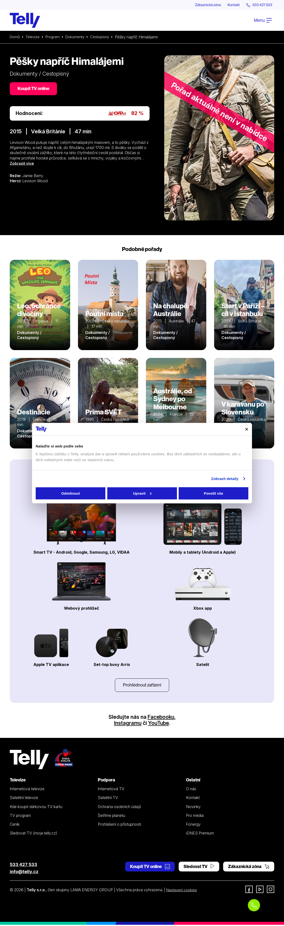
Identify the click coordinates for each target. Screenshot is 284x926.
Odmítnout (70, 493)
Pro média (195, 816)
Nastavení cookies (182, 891)
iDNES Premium (200, 834)
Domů (15, 37)
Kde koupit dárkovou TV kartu (36, 807)
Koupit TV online (34, 89)
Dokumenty (78, 37)
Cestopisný (104, 37)
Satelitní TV (108, 798)
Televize (33, 37)
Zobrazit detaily (225, 479)
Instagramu (127, 724)
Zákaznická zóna (203, 4)
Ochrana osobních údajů (119, 807)
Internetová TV (111, 789)
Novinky (193, 807)
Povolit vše (213, 493)
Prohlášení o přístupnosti (119, 825)
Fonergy (193, 825)
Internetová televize (27, 789)
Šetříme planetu (111, 816)
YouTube (158, 724)
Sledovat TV (199, 867)
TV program (20, 816)
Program (54, 37)
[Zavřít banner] (246, 429)
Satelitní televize (24, 798)
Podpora (106, 781)
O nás (191, 789)
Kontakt (230, 4)
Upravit (142, 493)
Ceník (15, 825)
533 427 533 (23, 865)
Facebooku (161, 718)
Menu (263, 20)
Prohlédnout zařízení (142, 685)
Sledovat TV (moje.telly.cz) (33, 834)
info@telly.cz (24, 872)
